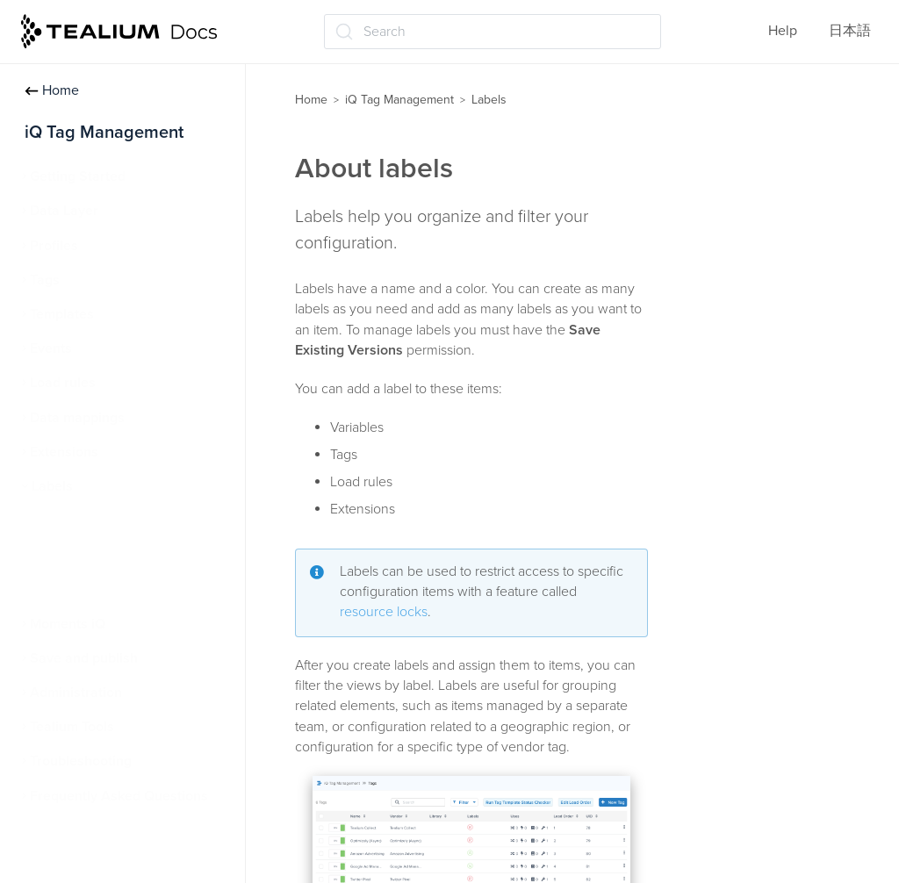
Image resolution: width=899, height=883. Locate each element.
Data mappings (77, 418)
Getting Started (78, 176)
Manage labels (84, 555)
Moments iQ (67, 624)
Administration (76, 692)
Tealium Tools (72, 727)
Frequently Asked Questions (119, 796)
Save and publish (84, 658)
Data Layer (64, 210)
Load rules (63, 382)
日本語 (850, 30)
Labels (52, 486)
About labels (79, 520)
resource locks (384, 612)
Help (782, 30)
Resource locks (86, 589)
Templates (62, 314)
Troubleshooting (81, 761)
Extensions (64, 452)
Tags (45, 280)
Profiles (54, 246)
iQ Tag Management (399, 99)
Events (51, 348)
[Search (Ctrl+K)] (492, 31)
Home (52, 90)
